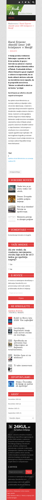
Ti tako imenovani (23, 365)
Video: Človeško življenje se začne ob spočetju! (24, 384)
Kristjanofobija (15, 172)
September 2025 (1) (14, 413)
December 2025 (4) (14, 399)
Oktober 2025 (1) (13, 408)
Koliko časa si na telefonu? (22, 356)
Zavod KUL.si (9, 491)
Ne (10, 269)
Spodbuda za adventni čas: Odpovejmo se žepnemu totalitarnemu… (18, 345)
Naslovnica (13, 24)
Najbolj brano (16, 312)
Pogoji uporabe (11, 493)
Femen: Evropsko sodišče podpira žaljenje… (24, 199)
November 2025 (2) (14, 404)
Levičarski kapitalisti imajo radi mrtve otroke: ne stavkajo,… (23, 331)
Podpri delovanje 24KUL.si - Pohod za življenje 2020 (20, 495)
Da (10, 264)
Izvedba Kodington (12, 498)
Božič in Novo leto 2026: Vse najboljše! (23, 319)
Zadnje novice (15, 311)
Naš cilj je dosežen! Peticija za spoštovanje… (25, 209)
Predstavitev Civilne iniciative (21, 491)
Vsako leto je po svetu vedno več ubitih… (24, 188)
